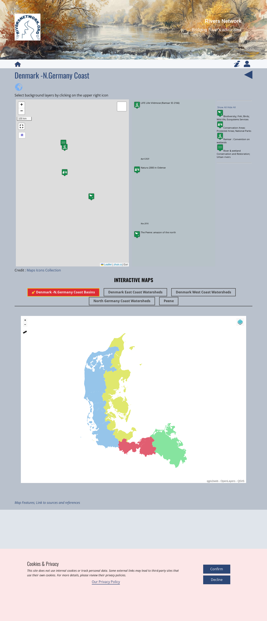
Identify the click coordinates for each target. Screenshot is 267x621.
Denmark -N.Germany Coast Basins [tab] (63, 292)
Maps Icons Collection (44, 270)
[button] (64, 147)
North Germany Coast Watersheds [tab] (121, 301)
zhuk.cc (118, 264)
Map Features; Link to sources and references (47, 502)
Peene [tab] (169, 301)
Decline (217, 579)
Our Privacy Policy (106, 581)
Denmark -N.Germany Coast (52, 75)
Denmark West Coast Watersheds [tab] (203, 292)
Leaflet (106, 264)
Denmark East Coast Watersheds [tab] (135, 292)
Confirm (216, 569)
